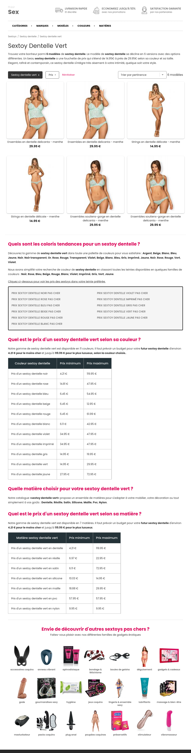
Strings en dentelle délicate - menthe (155, 142)
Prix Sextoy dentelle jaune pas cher (122, 318)
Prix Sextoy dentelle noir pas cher (36, 293)
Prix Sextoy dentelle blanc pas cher (37, 324)
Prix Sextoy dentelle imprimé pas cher (123, 299)
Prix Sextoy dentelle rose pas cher (36, 299)
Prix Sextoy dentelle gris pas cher (121, 305)
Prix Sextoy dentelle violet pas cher (122, 293)
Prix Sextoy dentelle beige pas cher (36, 311)
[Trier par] (142, 75)
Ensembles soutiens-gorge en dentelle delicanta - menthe (96, 218)
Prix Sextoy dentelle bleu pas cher (36, 305)
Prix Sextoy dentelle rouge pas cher (37, 318)
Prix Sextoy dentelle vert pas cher (121, 311)
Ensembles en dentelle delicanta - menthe (35, 142)
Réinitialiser (68, 74)
